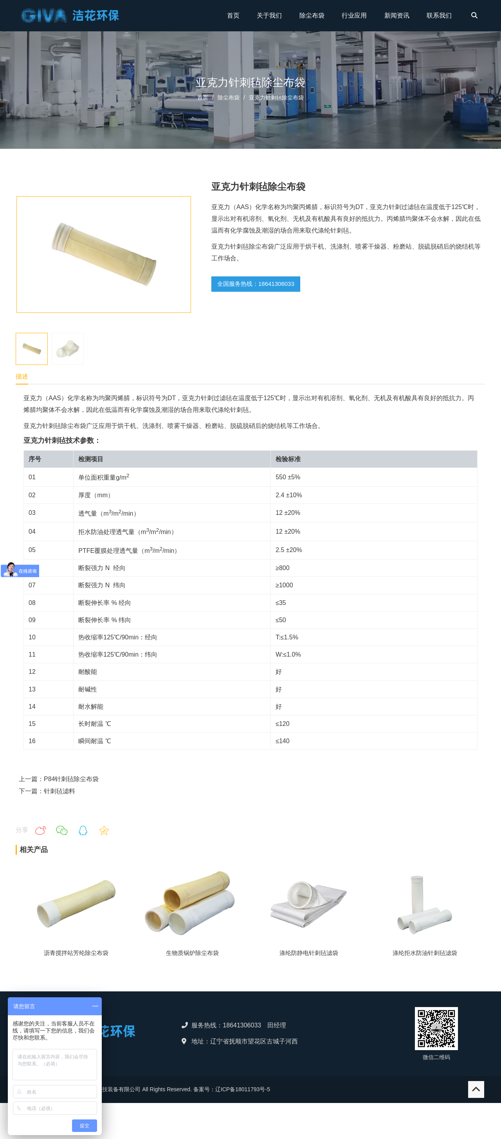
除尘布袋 (229, 97)
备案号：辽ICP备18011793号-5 (231, 1089)
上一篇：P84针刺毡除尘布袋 (59, 779)
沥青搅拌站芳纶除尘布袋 (76, 952)
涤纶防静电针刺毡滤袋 (308, 952)
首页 (202, 97)
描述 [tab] (22, 376)
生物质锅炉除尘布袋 (192, 952)
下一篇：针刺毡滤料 (47, 791)
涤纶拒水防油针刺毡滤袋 (425, 952)
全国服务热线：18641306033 (255, 283)
